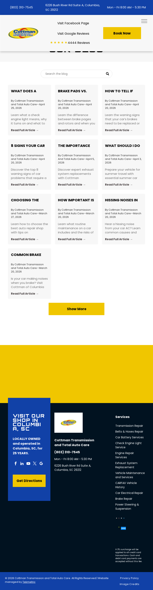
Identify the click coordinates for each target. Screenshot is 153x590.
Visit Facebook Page (73, 23)
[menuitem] (131, 578)
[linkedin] (22, 464)
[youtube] (28, 464)
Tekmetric (29, 582)
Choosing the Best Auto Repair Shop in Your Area (29, 200)
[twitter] (34, 464)
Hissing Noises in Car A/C (121, 200)
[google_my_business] (41, 464)
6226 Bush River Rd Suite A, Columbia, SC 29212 (72, 468)
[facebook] (15, 464)
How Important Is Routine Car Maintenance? (76, 200)
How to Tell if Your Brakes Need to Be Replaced (122, 91)
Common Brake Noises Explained (27, 254)
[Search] (76, 74)
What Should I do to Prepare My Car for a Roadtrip (122, 145)
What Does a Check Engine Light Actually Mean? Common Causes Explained (28, 91)
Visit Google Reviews (73, 33)
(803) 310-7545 (21, 7)
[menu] (144, 21)
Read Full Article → (25, 130)
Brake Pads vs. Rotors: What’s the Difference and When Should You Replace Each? (75, 91)
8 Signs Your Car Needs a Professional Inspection (28, 145)
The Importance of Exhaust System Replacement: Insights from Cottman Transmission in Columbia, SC (74, 145)
